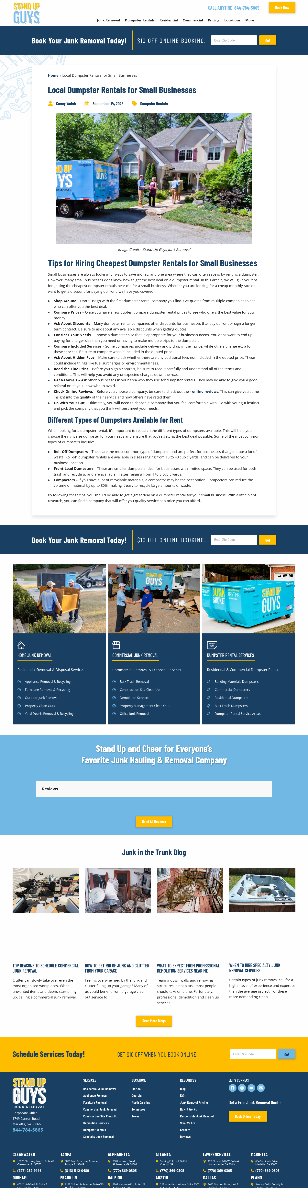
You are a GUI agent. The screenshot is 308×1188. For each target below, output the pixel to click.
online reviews (205, 391)
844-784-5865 (246, 8)
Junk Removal (108, 20)
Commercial (193, 20)
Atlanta (163, 1119)
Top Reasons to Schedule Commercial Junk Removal (46, 932)
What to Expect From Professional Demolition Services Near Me (188, 932)
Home (53, 75)
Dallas (209, 1142)
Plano (256, 1142)
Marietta (259, 1119)
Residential (169, 20)
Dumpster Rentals (140, 20)
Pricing (213, 20)
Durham (20, 1142)
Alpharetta (119, 1119)
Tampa (66, 1119)
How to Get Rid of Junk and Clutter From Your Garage (117, 932)
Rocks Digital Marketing (277, 1178)
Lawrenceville (217, 1119)
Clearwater (24, 1119)
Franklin (68, 1142)
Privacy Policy (22, 1178)
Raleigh (115, 1142)
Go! (267, 40)
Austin (162, 1142)
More (249, 20)
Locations (232, 20)
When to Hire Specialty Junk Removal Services (254, 932)
